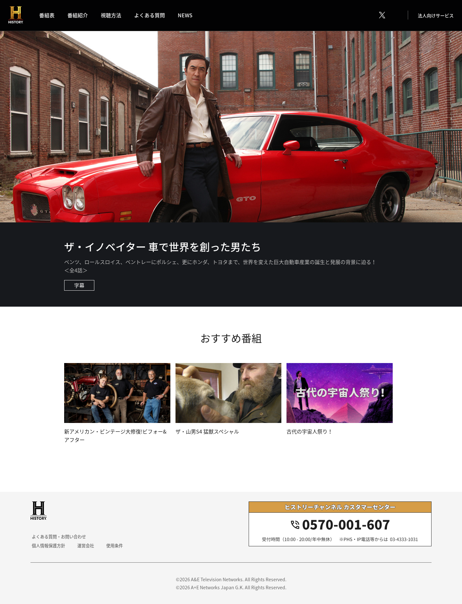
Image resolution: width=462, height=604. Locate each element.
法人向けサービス (434, 16)
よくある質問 (151, 16)
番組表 (48, 16)
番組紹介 (79, 16)
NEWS (187, 16)
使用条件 (113, 545)
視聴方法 (113, 16)
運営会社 (85, 545)
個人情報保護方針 (48, 545)
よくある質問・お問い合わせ (59, 536)
